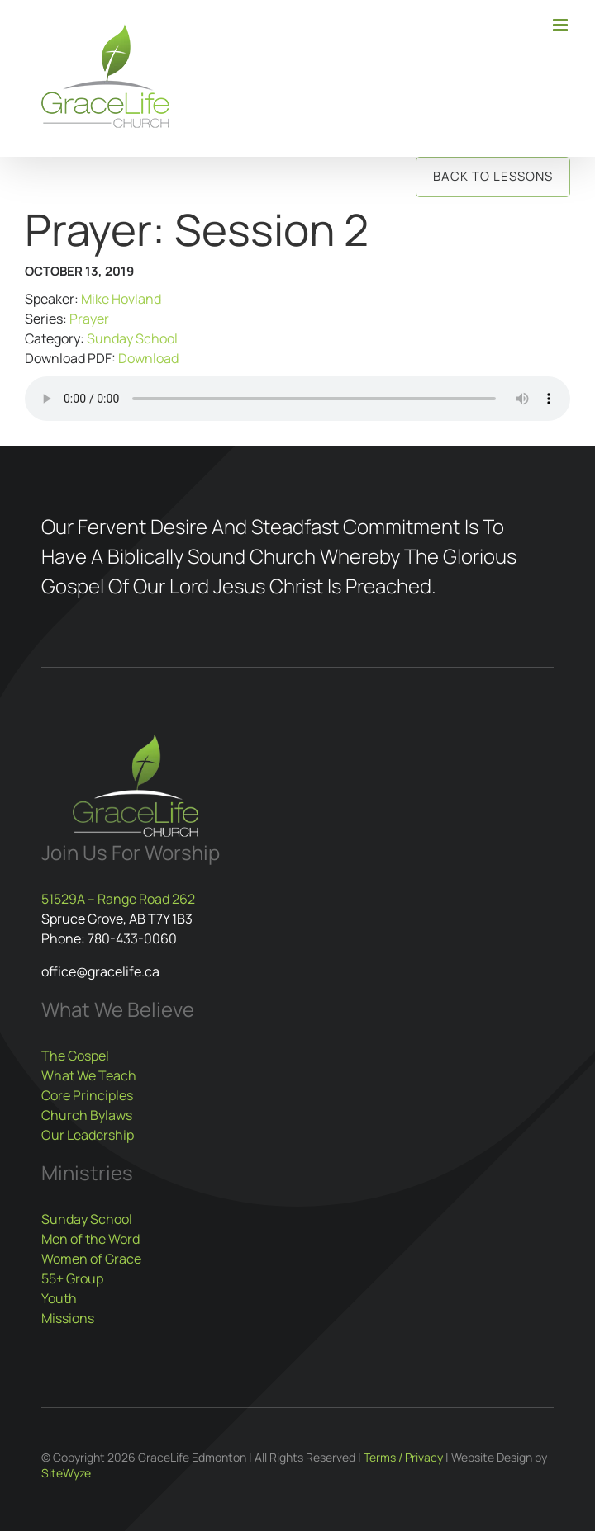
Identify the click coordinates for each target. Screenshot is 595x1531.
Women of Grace (91, 1259)
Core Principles (87, 1095)
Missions (67, 1318)
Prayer (89, 319)
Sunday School (132, 338)
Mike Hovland (121, 299)
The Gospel (75, 1056)
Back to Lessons (493, 176)
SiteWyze (66, 1473)
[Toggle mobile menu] (561, 25)
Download (148, 358)
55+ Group (72, 1278)
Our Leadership (87, 1135)
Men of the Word (90, 1239)
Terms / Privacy (403, 1457)
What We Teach (88, 1075)
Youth (59, 1298)
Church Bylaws (86, 1115)
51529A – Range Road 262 (118, 899)
